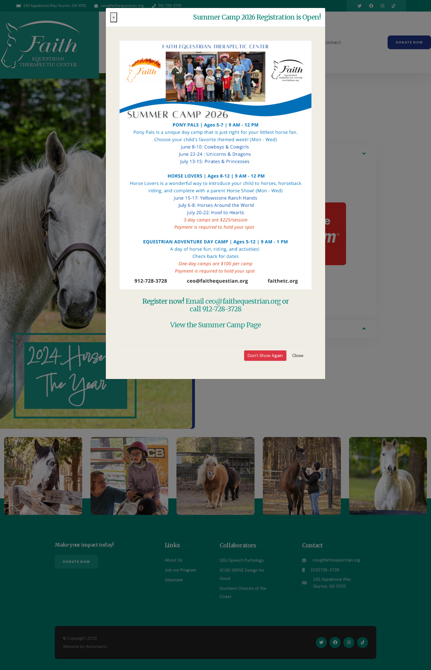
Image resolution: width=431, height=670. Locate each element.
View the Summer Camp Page (215, 325)
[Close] (113, 17)
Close (297, 355)
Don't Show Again (265, 355)
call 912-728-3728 (216, 309)
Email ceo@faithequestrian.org (233, 301)
